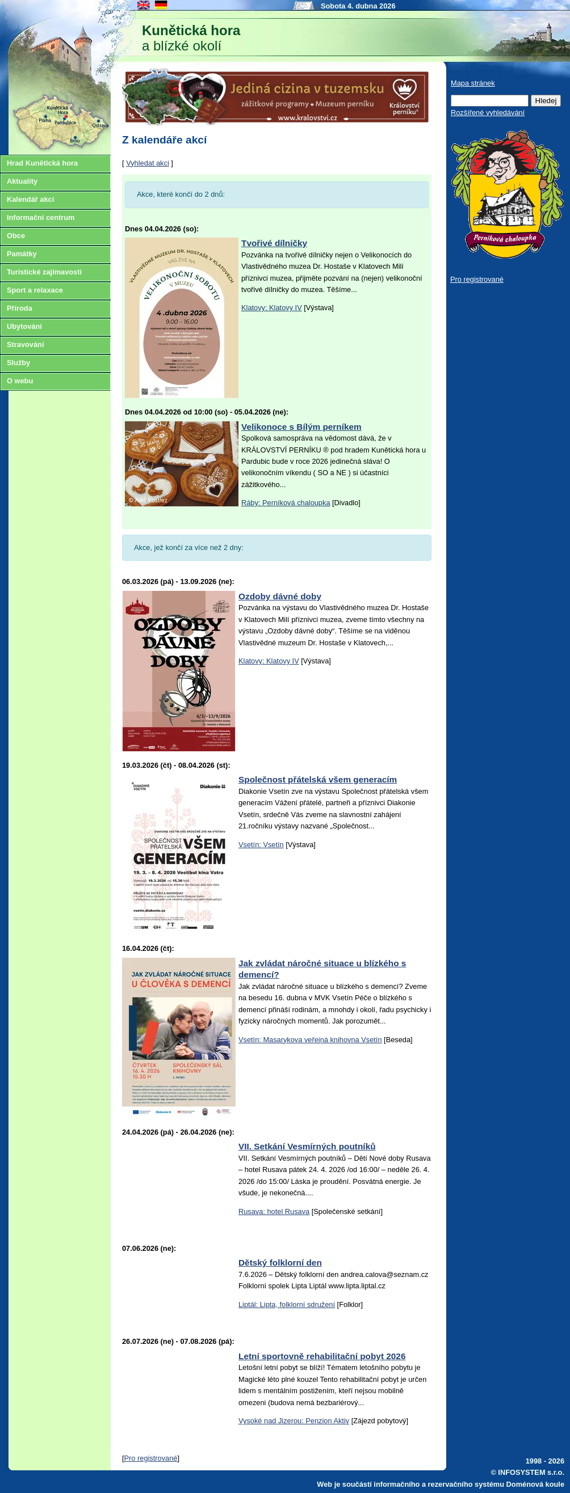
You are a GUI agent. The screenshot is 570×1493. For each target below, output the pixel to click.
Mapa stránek (473, 83)
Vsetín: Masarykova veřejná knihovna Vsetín (310, 1039)
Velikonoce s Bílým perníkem (301, 427)
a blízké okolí (191, 38)
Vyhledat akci (147, 163)
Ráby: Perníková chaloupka (285, 502)
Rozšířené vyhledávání (488, 112)
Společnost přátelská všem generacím (317, 779)
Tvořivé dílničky (274, 243)
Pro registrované (151, 1458)
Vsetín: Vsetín (261, 844)
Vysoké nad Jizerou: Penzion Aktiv (293, 1420)
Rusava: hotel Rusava (273, 1211)
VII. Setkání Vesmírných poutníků (307, 1146)
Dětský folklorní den (280, 1262)
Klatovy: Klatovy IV (271, 307)
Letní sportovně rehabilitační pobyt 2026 (321, 1356)
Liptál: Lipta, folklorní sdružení (286, 1304)
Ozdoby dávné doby (279, 596)
